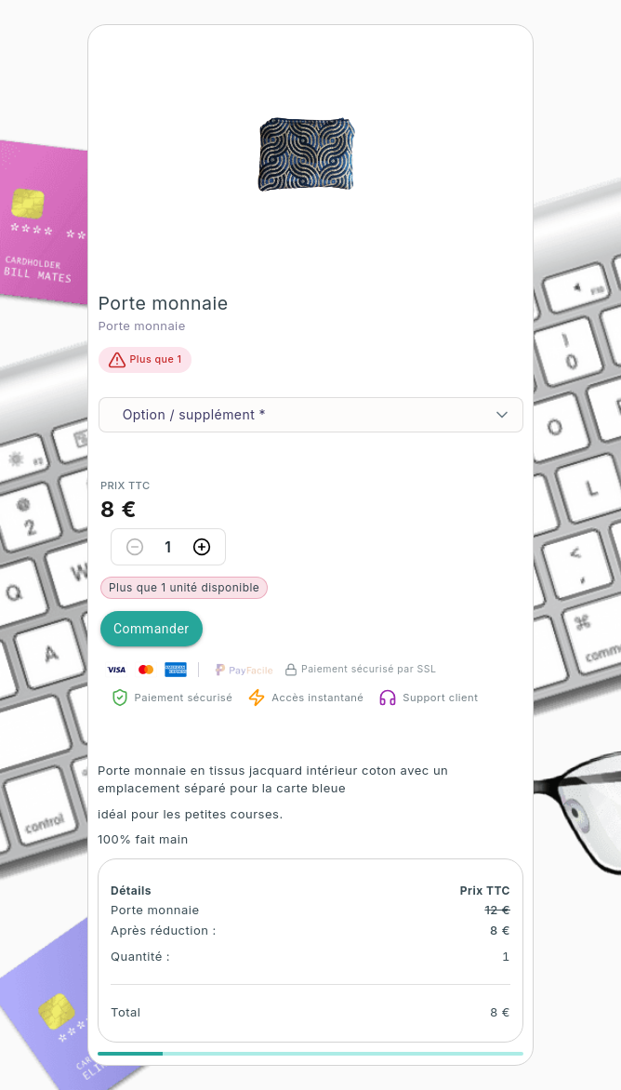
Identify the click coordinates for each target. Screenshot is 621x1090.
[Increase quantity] (202, 547)
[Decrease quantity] (135, 547)
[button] (310, 148)
